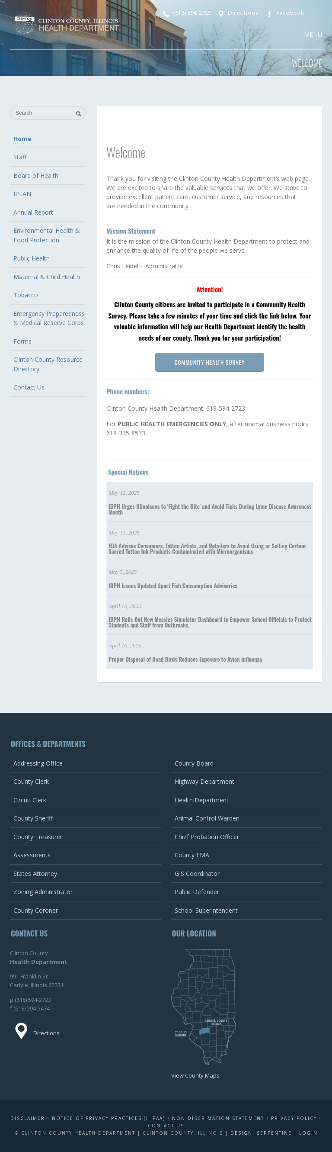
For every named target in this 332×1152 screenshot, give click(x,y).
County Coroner (35, 910)
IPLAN (22, 194)
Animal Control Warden (207, 818)
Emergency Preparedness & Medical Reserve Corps (49, 318)
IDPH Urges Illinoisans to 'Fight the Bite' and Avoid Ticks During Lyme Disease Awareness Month (210, 509)
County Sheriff (33, 818)
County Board (194, 763)
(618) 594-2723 (185, 13)
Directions (237, 13)
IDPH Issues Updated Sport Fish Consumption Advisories (173, 585)
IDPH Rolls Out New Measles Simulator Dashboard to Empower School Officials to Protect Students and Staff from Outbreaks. (210, 622)
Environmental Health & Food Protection (46, 235)
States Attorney (35, 873)
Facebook (284, 13)
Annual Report (33, 212)
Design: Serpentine (261, 1133)
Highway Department (204, 781)
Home (22, 139)
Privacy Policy (294, 1118)
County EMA (192, 855)
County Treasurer (37, 837)
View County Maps (195, 1075)
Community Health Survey (210, 362)
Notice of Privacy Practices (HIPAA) (108, 1118)
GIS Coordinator (197, 873)
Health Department (202, 800)
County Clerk (31, 781)
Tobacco (25, 295)
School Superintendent (206, 910)
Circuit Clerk (29, 800)
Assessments (32, 855)
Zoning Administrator (43, 892)
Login (308, 1133)
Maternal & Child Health (46, 277)
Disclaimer (27, 1118)
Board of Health (35, 175)
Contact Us (29, 387)
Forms (22, 341)
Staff (19, 157)
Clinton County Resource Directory (48, 364)
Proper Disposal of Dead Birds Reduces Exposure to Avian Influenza (185, 659)
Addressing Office (38, 763)
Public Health (31, 258)
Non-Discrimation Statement (218, 1118)
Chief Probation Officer (207, 837)
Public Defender (197, 892)
